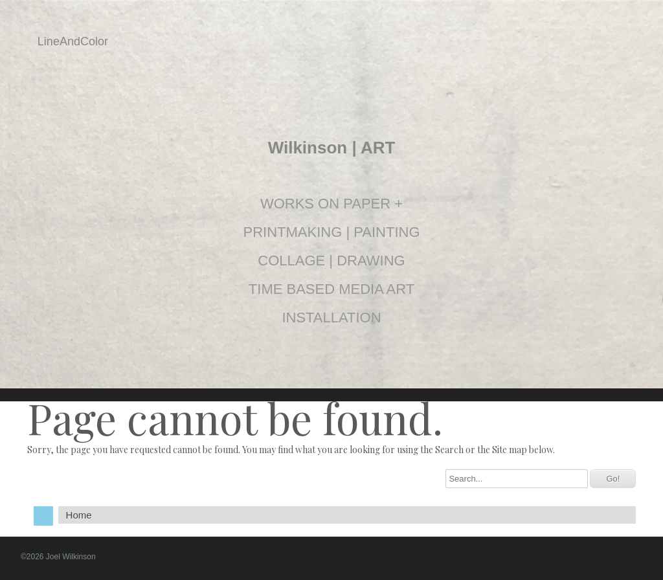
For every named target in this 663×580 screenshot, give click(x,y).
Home (79, 514)
